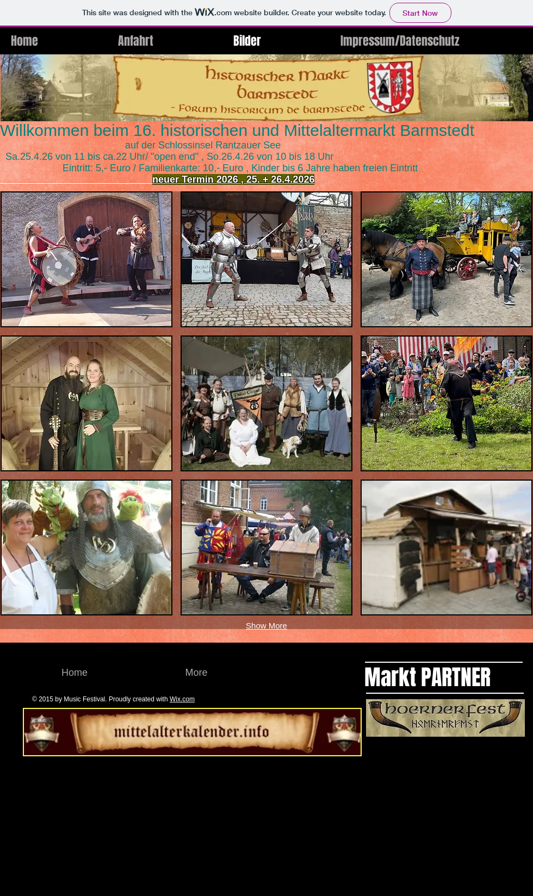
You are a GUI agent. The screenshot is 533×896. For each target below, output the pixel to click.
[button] (86, 259)
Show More (266, 625)
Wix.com (182, 699)
